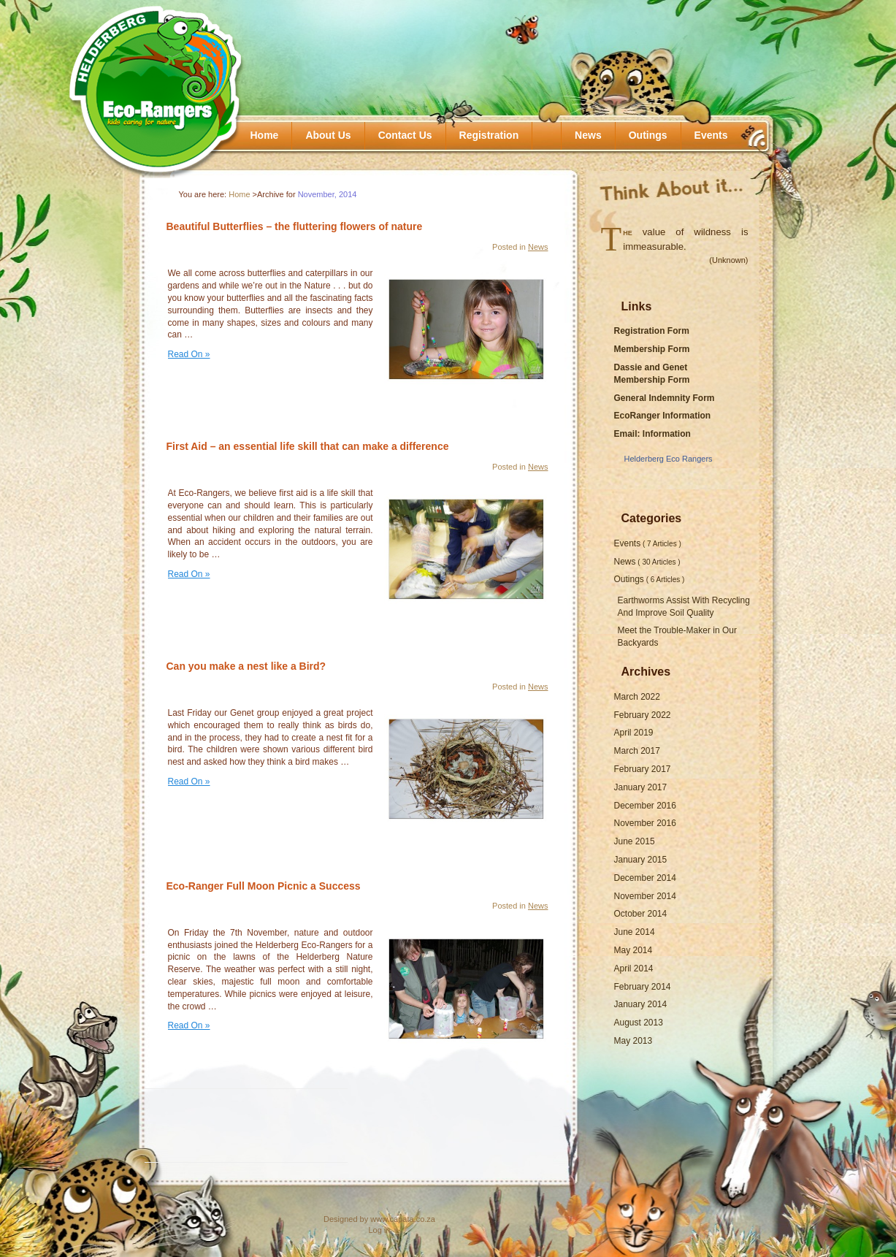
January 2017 (640, 787)
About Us (328, 135)
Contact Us (405, 135)
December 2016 (645, 806)
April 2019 (634, 732)
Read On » (189, 354)
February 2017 (642, 769)
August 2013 (638, 1022)
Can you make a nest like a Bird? (246, 666)
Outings (648, 135)
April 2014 (634, 968)
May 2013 (633, 1041)
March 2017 (637, 751)
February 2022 (642, 715)
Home (264, 135)
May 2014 (633, 950)
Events (711, 135)
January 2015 (640, 860)
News (588, 135)
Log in (380, 1230)
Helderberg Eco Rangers (668, 458)
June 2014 (634, 932)
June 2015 (634, 841)
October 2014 (640, 914)
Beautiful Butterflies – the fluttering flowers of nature (294, 226)
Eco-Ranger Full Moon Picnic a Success (263, 886)
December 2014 (645, 878)
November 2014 (645, 896)
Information (667, 434)
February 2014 (642, 987)
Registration (489, 135)
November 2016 (645, 823)
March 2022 (637, 697)
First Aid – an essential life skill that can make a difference (307, 446)
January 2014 (640, 1004)
